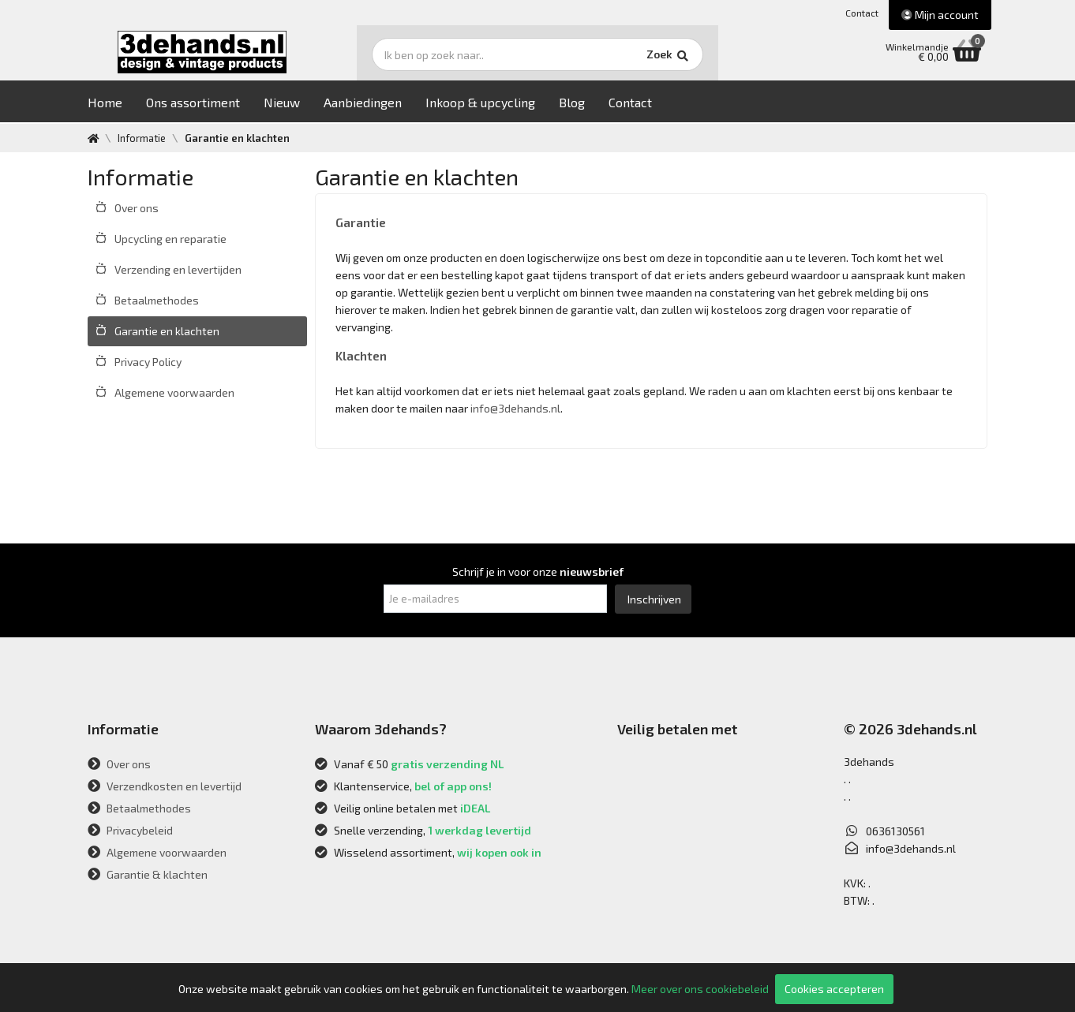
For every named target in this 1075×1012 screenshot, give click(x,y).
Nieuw (293, 103)
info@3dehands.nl (515, 408)
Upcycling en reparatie (170, 238)
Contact (861, 12)
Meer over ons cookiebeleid (700, 988)
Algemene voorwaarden (174, 392)
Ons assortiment (205, 103)
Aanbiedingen (374, 103)
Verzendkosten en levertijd (165, 786)
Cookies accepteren (834, 988)
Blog (584, 103)
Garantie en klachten (166, 331)
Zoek (645, 59)
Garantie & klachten (148, 874)
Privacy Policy (148, 361)
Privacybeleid (130, 830)
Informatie (142, 138)
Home (116, 103)
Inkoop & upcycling (492, 103)
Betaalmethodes (156, 300)
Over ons (136, 208)
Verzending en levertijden (178, 269)
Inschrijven (654, 599)
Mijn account (940, 14)
